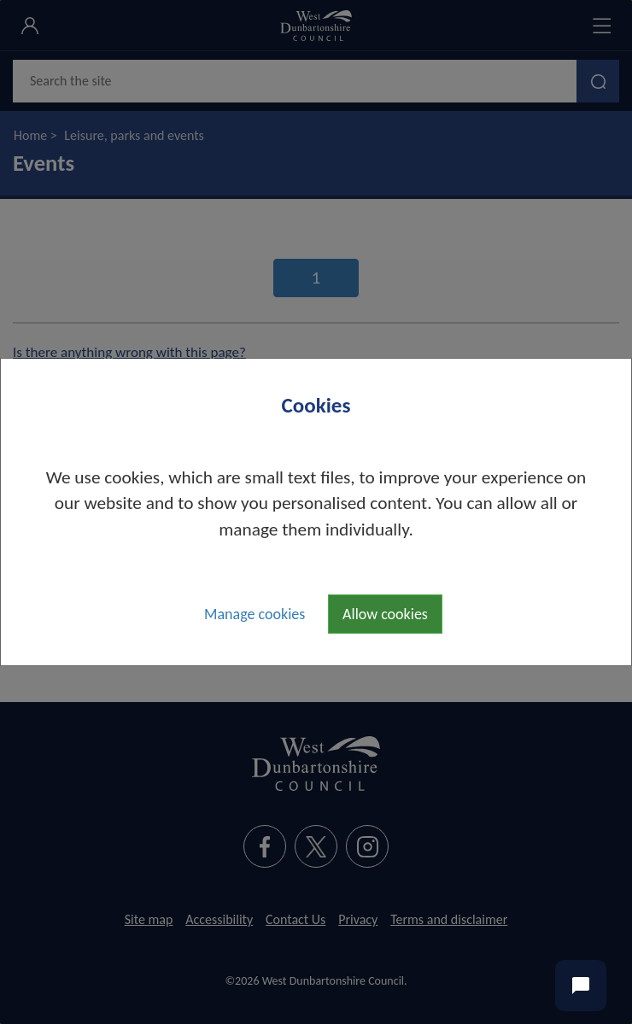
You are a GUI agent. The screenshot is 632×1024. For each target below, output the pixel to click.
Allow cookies (385, 614)
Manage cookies (254, 614)
